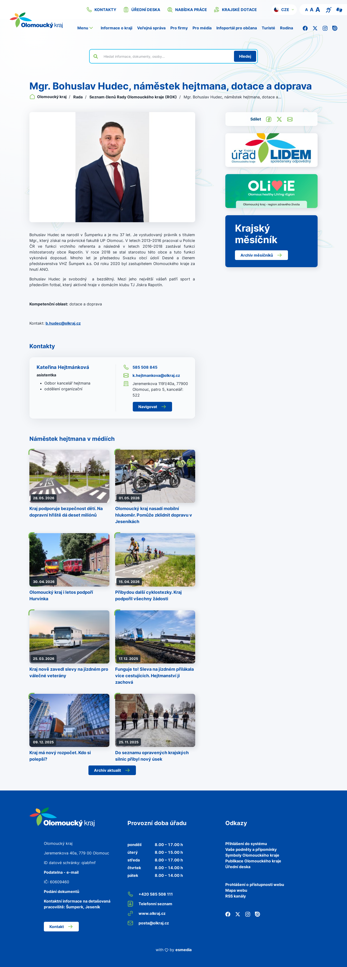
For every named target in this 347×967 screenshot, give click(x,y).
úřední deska (141, 10)
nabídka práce (187, 10)
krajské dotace (235, 10)
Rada (78, 97)
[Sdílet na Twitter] (279, 118)
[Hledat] (245, 56)
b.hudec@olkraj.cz (63, 323)
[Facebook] (305, 27)
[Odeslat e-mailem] (290, 118)
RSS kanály (235, 896)
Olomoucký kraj (48, 96)
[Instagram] (324, 27)
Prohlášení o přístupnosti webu (254, 884)
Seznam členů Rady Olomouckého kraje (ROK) (133, 97)
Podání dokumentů (61, 891)
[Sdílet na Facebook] (269, 118)
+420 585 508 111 (150, 894)
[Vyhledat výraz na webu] (166, 56)
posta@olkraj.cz (148, 923)
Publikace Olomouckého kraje (253, 861)
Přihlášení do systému (246, 843)
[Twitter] (315, 27)
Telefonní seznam (149, 904)
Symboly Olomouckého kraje (252, 855)
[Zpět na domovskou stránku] (61, 816)
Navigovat (152, 407)
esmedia (183, 949)
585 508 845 (140, 367)
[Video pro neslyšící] (339, 9)
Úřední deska (237, 866)
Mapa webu (236, 890)
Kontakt (61, 926)
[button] (284, 9)
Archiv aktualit (112, 770)
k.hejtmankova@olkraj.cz (151, 375)
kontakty (101, 10)
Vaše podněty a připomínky (251, 849)
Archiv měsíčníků (261, 255)
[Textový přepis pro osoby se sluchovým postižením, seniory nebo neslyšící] (329, 9)
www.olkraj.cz (146, 913)
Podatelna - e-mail (61, 872)
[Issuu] (334, 27)
